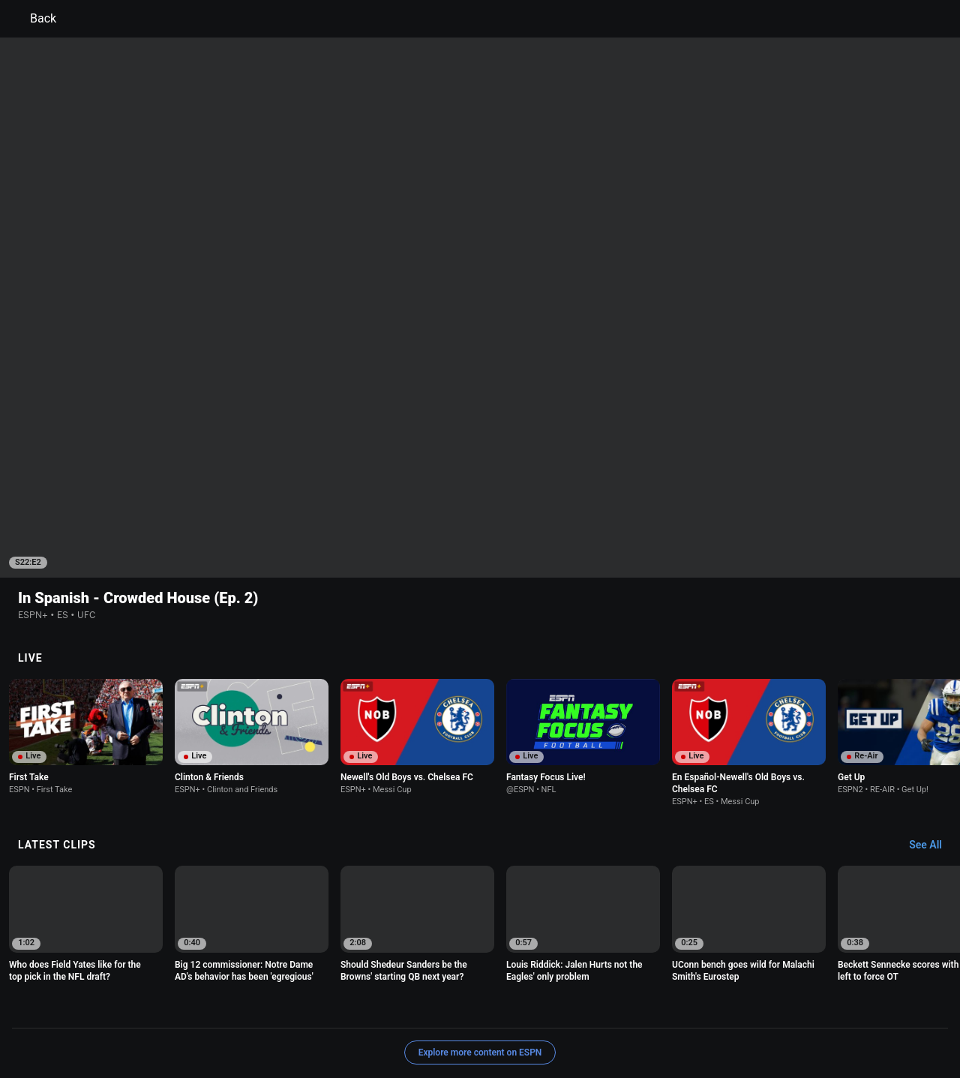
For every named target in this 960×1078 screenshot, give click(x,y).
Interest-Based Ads (552, 1007)
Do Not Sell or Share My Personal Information (183, 1020)
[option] (86, 639)
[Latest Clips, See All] (932, 747)
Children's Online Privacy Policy (432, 1007)
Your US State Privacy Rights (289, 1007)
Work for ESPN (484, 1020)
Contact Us (316, 1020)
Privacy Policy (184, 1007)
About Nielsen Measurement (666, 1007)
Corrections (553, 1020)
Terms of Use (114, 1007)
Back (34, 19)
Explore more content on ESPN (480, 955)
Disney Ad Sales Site (397, 1020)
